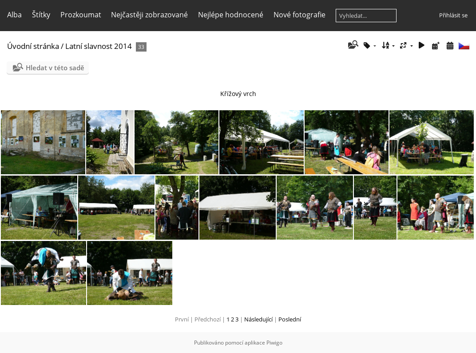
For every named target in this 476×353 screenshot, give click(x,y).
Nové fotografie (299, 15)
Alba (14, 15)
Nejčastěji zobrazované (149, 15)
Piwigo (274, 342)
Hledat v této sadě (55, 67)
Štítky (41, 15)
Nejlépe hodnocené (230, 15)
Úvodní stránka (33, 46)
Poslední (289, 319)
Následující (258, 319)
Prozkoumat (80, 15)
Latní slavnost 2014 (98, 46)
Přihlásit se (453, 15)
